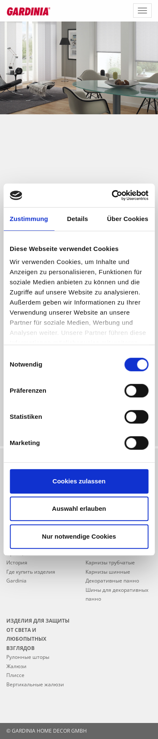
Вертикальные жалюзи (35, 684)
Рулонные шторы (27, 657)
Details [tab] (77, 218)
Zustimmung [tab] (29, 218)
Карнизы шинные (108, 571)
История (16, 562)
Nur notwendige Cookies (79, 536)
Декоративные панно (112, 580)
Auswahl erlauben (79, 508)
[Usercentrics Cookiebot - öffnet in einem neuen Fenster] (112, 195)
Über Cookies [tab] (127, 218)
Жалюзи (16, 666)
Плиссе (15, 675)
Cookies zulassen (79, 481)
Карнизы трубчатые (110, 562)
